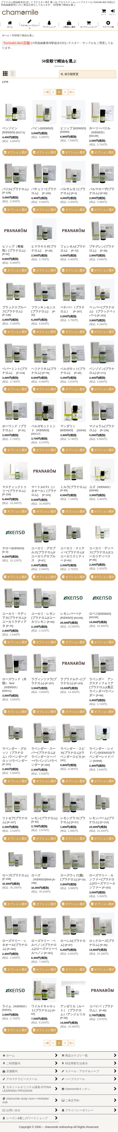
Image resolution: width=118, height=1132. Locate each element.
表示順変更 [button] (69, 74)
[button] (108, 24)
